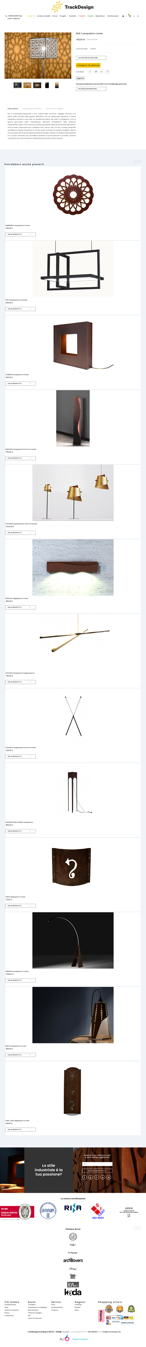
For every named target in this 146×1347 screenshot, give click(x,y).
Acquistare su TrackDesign (37, 1307)
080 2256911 (92, 1332)
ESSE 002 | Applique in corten (16, 598)
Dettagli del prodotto (32, 108)
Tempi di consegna (35, 1313)
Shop (6, 1307)
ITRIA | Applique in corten (15, 897)
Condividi (90, 71)
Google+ (101, 71)
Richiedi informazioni (87, 89)
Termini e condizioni (12, 1310)
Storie (77, 1310)
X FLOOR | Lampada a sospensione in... (20, 673)
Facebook (78, 1305)
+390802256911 (12, 16)
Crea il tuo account (35, 1318)
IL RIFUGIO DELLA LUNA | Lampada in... (19, 822)
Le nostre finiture (10, 1305)
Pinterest (107, 71)
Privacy (7, 1313)
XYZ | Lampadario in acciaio (16, 300)
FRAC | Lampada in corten (15, 1046)
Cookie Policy (9, 1316)
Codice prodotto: (82, 49)
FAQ (29, 1316)
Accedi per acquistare (88, 58)
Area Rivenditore (57, 1307)
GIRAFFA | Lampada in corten (17, 971)
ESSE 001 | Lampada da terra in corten (20, 449)
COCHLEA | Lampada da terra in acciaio (21, 524)
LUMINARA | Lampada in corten (17, 225)
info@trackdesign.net (111, 1332)
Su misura (54, 1310)
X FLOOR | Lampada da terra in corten (20, 747)
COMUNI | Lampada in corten (17, 375)
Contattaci (32, 1305)
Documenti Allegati (54, 108)
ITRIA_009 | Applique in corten (17, 1121)
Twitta (96, 71)
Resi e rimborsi (33, 1310)
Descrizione (13, 108)
